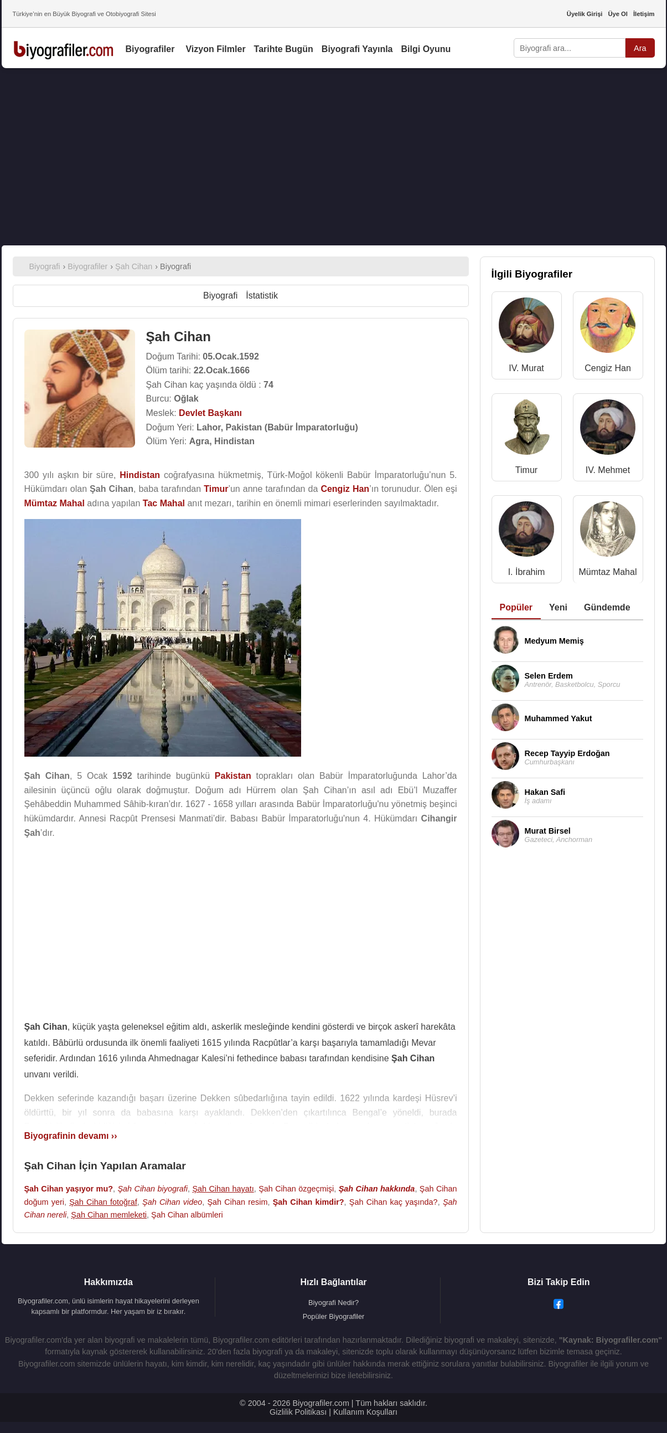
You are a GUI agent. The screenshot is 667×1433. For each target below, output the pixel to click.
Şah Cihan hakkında (377, 1188)
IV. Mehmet (608, 470)
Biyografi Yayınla (357, 49)
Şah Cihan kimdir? (308, 1202)
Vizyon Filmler (215, 49)
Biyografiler (150, 49)
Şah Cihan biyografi (152, 1188)
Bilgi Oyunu (426, 49)
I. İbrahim (526, 572)
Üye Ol (617, 14)
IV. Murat (526, 368)
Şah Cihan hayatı (223, 1188)
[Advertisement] (334, 156)
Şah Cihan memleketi (109, 1214)
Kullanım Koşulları (365, 1412)
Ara (640, 48)
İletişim (644, 14)
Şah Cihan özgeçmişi (296, 1188)
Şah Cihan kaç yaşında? (393, 1202)
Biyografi (220, 295)
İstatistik (262, 295)
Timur (526, 470)
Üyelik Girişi (585, 14)
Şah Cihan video (172, 1202)
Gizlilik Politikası (298, 1412)
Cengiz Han (608, 368)
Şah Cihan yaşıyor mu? (68, 1188)
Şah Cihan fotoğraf (103, 1202)
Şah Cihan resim (237, 1202)
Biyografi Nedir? (333, 1302)
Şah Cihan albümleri (187, 1214)
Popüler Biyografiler (334, 1316)
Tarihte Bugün (283, 49)
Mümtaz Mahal (608, 572)
